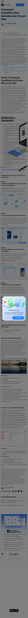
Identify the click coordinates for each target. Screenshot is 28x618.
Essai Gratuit (18, 317)
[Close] (4, 298)
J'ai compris (7, 317)
